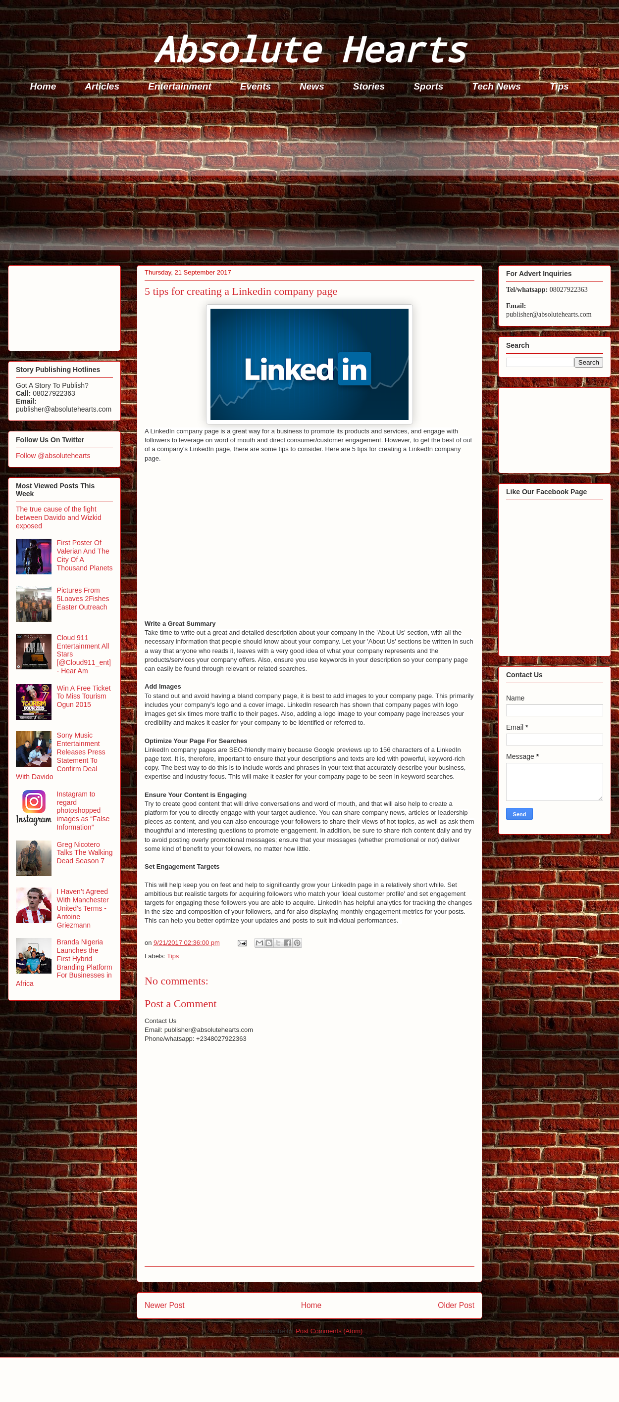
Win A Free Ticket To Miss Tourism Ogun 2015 (84, 696)
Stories (369, 86)
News (312, 86)
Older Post (456, 1305)
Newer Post (165, 1305)
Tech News (496, 86)
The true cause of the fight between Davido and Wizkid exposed (59, 517)
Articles (102, 86)
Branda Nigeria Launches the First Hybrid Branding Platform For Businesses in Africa (64, 962)
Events (255, 86)
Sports (428, 86)
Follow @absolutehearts (53, 456)
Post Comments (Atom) (329, 1331)
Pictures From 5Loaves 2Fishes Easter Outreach (83, 598)
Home (43, 86)
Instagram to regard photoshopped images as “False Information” (83, 810)
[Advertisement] (312, 181)
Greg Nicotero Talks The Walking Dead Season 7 (85, 853)
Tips (559, 86)
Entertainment (179, 86)
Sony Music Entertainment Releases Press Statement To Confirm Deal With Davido (60, 756)
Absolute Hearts (309, 49)
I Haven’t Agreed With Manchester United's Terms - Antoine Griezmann (83, 908)
